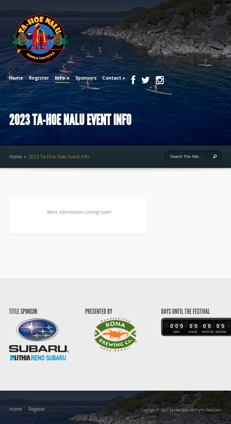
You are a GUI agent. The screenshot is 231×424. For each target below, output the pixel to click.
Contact (111, 78)
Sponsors (85, 78)
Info (62, 79)
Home (16, 78)
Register (39, 78)
